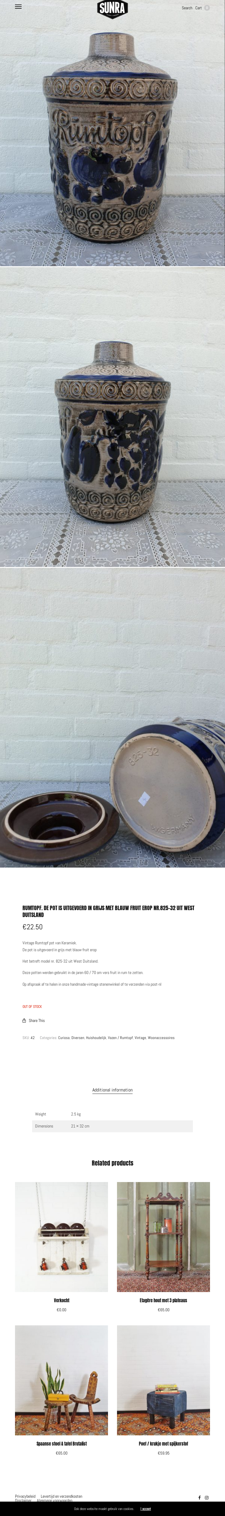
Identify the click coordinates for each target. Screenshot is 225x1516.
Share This (33, 1020)
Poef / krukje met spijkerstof (163, 1444)
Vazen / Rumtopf (120, 1037)
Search (187, 7)
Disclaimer (23, 1500)
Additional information (112, 1090)
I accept (145, 1508)
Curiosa (64, 1037)
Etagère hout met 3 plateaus (163, 1300)
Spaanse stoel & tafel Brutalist (62, 1444)
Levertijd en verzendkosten (61, 1496)
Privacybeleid (25, 1496)
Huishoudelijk (96, 1037)
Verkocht (61, 1300)
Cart (202, 8)
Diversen (77, 1037)
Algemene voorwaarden (54, 1500)
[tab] (112, 1090)
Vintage (140, 1037)
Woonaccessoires (161, 1037)
